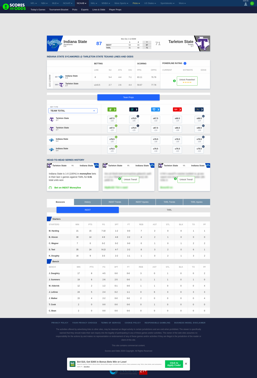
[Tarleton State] (71, 84)
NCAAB (81, 3)
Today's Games (38, 9)
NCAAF (67, 3)
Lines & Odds (98, 9)
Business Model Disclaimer (190, 323)
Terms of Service (111, 323)
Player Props (115, 9)
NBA (44, 3)
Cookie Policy (133, 323)
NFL (34, 3)
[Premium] (252, 4)
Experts (85, 9)
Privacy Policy (59, 323)
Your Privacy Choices (84, 323)
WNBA (106, 3)
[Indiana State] (71, 76)
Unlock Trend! (130, 179)
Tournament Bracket (58, 9)
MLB (55, 3)
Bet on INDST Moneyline (67, 187)
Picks (74, 9)
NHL (94, 3)
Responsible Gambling (157, 323)
